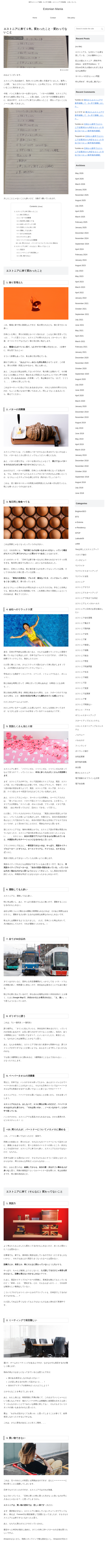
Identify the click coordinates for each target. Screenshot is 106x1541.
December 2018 (82, 461)
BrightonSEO (80, 511)
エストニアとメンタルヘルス (87, 603)
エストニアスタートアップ (86, 593)
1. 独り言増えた (23, 215)
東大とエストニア (82, 773)
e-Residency (80, 528)
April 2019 (79, 444)
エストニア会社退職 (83, 618)
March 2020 (80, 401)
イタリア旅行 (80, 555)
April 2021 (79, 336)
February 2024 (81, 255)
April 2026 (79, 179)
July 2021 (79, 320)
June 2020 (79, 390)
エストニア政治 (81, 656)
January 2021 (81, 352)
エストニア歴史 (81, 661)
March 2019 (80, 450)
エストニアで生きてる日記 (86, 598)
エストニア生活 (81, 672)
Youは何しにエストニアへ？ (87, 549)
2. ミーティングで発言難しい (28, 255)
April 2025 (79, 211)
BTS (77, 517)
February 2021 (81, 347)
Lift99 (77, 544)
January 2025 (81, 227)
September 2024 (82, 244)
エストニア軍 (80, 699)
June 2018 (79, 493)
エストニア (80, 582)
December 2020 (82, 358)
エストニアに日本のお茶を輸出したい (89, 610)
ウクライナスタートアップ (86, 571)
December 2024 (82, 233)
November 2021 (82, 303)
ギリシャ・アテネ (82, 710)
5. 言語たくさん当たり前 (26, 228)
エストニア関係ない (83, 704)
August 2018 (80, 482)
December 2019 (82, 412)
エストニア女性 (81, 634)
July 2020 (79, 385)
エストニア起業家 (82, 694)
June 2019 (79, 433)
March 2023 (80, 287)
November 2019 (82, 417)
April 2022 (79, 293)
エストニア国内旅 (82, 628)
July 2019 (79, 428)
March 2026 (80, 184)
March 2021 (80, 341)
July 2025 (79, 206)
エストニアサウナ (82, 587)
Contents (33, 206)
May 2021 (79, 331)
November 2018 (82, 466)
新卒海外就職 (80, 762)
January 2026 (81, 190)
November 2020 (82, 363)
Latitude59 (79, 538)
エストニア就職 (81, 650)
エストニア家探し (82, 645)
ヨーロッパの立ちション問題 (87, 76)
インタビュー (80, 560)
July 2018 (79, 488)
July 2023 (79, 271)
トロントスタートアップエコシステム (89, 727)
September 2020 (82, 374)
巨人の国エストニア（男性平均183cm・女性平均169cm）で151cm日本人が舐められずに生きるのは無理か (89, 66)
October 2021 (81, 309)
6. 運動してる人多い (24, 232)
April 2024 (79, 249)
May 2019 (79, 439)
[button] (102, 28)
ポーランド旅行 (81, 751)
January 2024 (81, 260)
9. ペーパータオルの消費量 (27, 242)
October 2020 (81, 368)
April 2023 (79, 282)
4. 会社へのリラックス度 (26, 225)
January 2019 (81, 455)
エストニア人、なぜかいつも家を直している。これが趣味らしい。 (89, 53)
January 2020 (81, 406)
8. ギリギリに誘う (24, 238)
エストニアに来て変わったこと (26, 212)
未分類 (78, 767)
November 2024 (82, 238)
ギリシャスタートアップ (85, 715)
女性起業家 (80, 757)
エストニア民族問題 (83, 666)
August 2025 (80, 200)
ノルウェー (80, 735)
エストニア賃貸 (81, 688)
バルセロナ (80, 740)
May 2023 (79, 276)
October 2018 (81, 471)
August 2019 (80, 423)
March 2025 (80, 217)
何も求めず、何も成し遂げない (88, 82)
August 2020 (80, 379)
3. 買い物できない (24, 258)
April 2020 (79, 395)
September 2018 (82, 477)
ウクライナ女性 (81, 576)
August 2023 (80, 265)
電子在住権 (80, 784)
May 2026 (79, 173)
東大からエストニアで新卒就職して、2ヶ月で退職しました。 (89, 103)
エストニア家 (80, 639)
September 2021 (82, 314)
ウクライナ (80, 566)
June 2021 (79, 325)
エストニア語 (80, 683)
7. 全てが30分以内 (24, 235)
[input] (89, 28)
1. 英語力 (20, 252)
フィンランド (80, 746)
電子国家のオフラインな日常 (87, 778)
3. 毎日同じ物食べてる (25, 222)
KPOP (77, 533)
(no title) (78, 47)
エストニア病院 (81, 677)
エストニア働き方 (82, 623)
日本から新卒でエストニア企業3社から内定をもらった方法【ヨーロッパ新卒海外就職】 (89, 127)
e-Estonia (79, 522)
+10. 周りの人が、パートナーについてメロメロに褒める (38, 245)
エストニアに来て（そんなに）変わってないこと (33, 248)
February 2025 (81, 222)
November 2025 (82, 195)
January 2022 (81, 298)
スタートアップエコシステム (87, 721)
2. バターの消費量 (24, 218)
